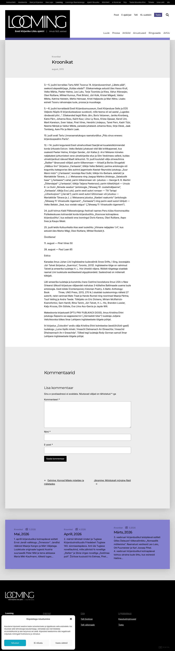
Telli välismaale (88, 625)
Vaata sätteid (61, 643)
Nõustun (15, 643)
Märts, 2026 (123, 532)
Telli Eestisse (87, 619)
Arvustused (139, 33)
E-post (48, 444)
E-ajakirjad (126, 15)
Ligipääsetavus (124, 613)
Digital (164, 647)
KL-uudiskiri (145, 15)
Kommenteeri (52, 399)
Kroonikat (56, 56)
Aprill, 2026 (73, 534)
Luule (106, 33)
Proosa (116, 33)
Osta (83, 613)
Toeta (158, 15)
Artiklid (126, 33)
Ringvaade (155, 33)
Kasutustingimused (127, 619)
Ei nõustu (38, 643)
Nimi (47, 431)
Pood (116, 15)
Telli (136, 15)
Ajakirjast (47, 613)
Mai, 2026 (21, 534)
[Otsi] (167, 14)
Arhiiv (167, 33)
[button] (70, 619)
